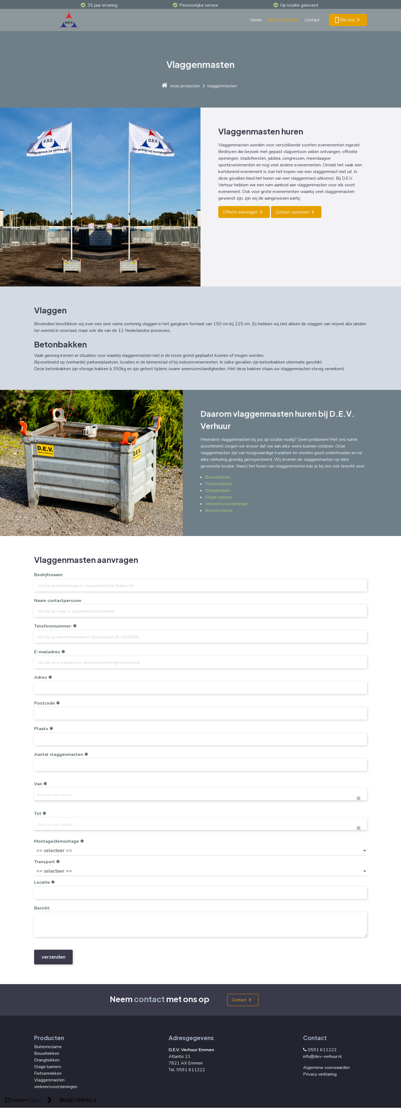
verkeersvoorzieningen (55, 1087)
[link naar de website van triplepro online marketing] (23, 1101)
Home (256, 20)
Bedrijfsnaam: (48, 575)
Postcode (44, 703)
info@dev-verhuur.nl (322, 1056)
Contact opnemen (292, 212)
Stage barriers (218, 497)
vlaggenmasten (222, 86)
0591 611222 (320, 1050)
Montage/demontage (56, 841)
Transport (44, 862)
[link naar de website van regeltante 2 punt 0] (72, 1101)
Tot (37, 814)
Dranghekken (217, 490)
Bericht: (42, 908)
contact (149, 999)
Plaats (41, 729)
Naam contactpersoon (57, 601)
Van (38, 784)
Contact (312, 20)
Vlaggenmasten (49, 1080)
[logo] (70, 20)
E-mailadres (47, 652)
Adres (40, 677)
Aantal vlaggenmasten (58, 754)
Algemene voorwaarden (326, 1068)
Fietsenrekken (218, 484)
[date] (200, 794)
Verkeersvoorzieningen (227, 504)
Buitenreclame (219, 510)
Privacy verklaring (320, 1074)
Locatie (42, 882)
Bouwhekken (217, 477)
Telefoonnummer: (53, 626)
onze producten (185, 86)
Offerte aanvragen (240, 212)
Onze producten (283, 20)
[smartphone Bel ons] (348, 20)
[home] (165, 85)
